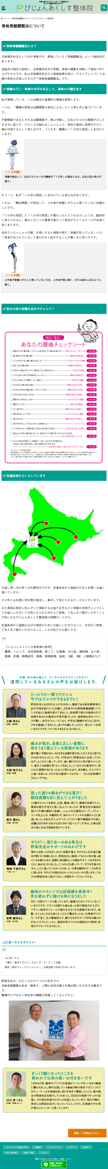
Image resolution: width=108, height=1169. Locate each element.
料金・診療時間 (11, 1152)
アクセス (44, 1152)
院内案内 (86, 1147)
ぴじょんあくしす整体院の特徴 (16, 1147)
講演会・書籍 (28, 1152)
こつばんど (72, 1147)
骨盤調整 (38, 1147)
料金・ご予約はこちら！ (87, 1133)
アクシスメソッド (54, 1147)
